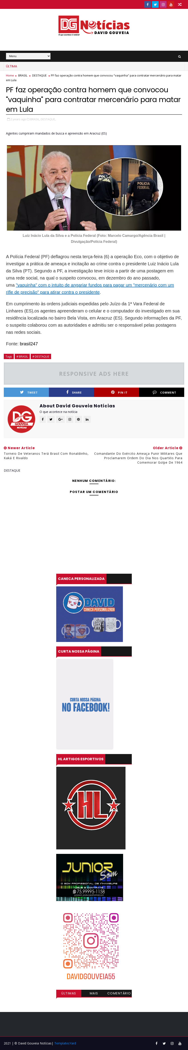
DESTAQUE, (48, 119)
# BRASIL (22, 356)
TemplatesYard (65, 1043)
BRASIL (22, 75)
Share (74, 392)
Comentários (119, 994)
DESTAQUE (39, 75)
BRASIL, (35, 119)
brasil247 (28, 343)
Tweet (29, 392)
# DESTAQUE (40, 356)
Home (10, 75)
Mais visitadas (94, 994)
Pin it (119, 392)
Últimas (68, 993)
